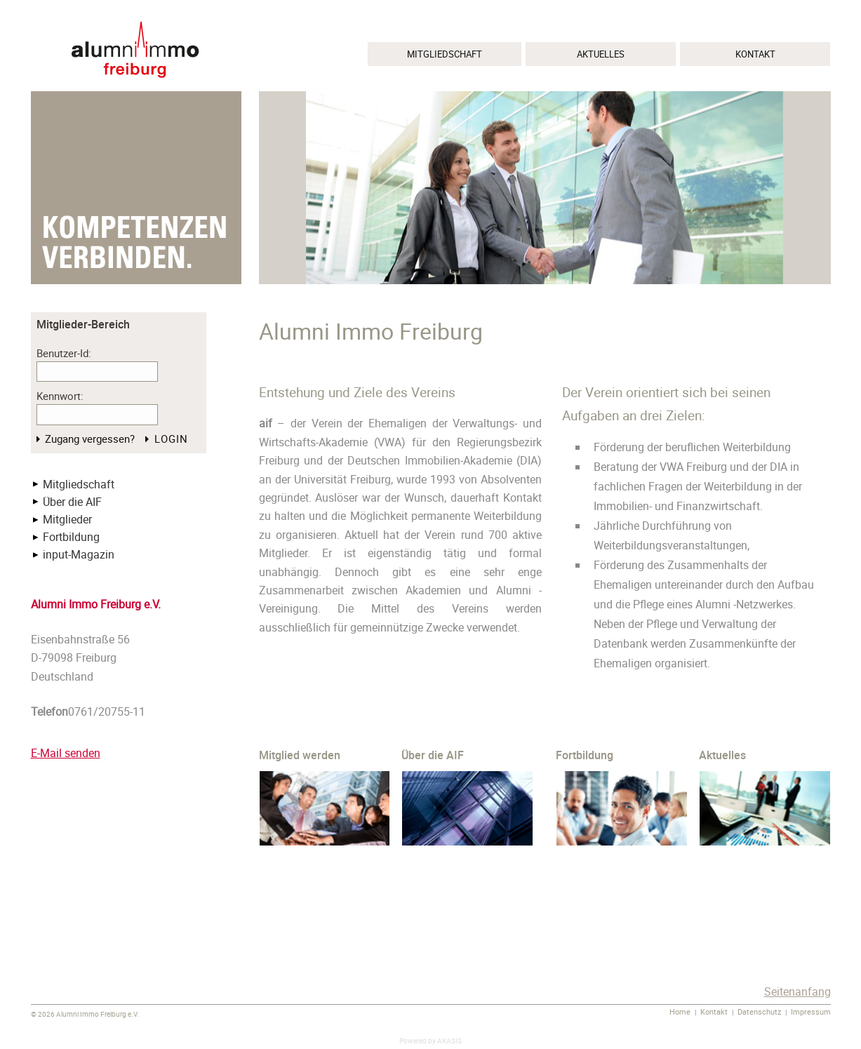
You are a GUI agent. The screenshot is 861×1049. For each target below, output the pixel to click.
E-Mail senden (65, 753)
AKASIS (449, 1040)
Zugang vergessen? (90, 439)
